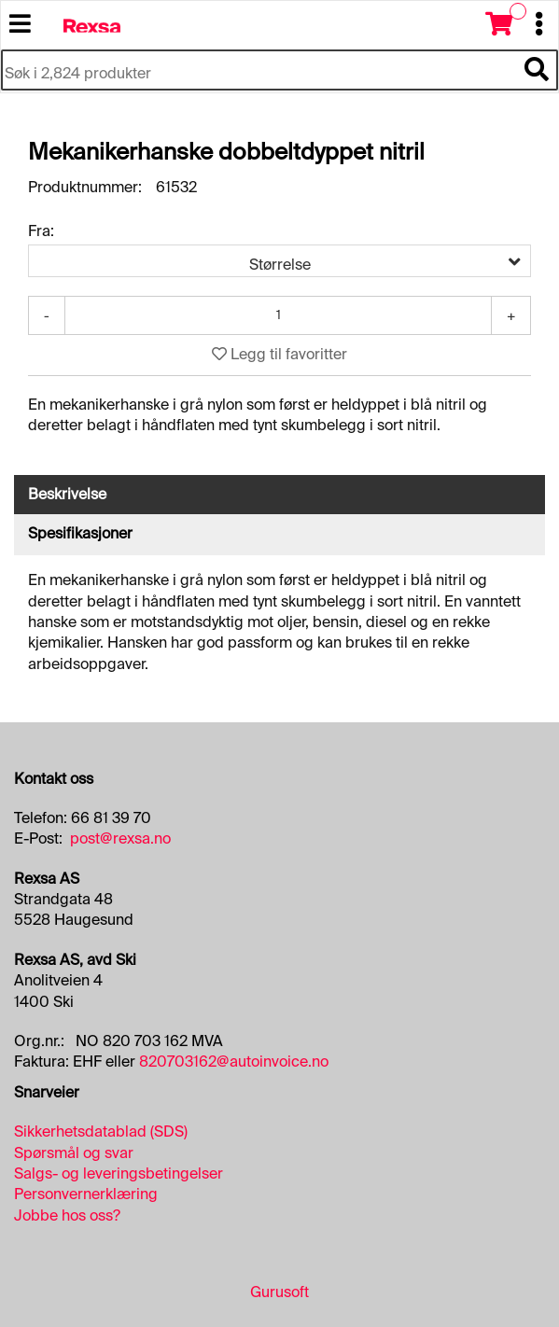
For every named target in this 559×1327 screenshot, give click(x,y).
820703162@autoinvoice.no (233, 1061)
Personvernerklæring (86, 1194)
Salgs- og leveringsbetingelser (118, 1173)
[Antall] (278, 315)
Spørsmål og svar (73, 1153)
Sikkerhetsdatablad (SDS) (101, 1131)
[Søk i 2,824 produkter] (258, 74)
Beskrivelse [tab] (67, 494)
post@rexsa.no (120, 838)
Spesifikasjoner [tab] (80, 533)
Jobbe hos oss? (67, 1215)
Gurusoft (279, 1292)
